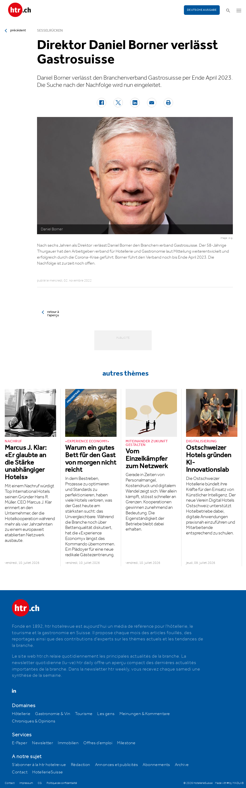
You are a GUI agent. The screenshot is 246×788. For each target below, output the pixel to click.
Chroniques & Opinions (33, 721)
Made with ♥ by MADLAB (229, 783)
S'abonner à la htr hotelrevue (39, 764)
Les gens (105, 713)
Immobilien (68, 743)
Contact (19, 772)
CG (40, 783)
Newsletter (42, 743)
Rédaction (80, 764)
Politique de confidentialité (62, 783)
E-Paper (19, 743)
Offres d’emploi (97, 743)
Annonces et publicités (116, 764)
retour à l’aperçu (53, 313)
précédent (18, 30)
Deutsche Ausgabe (202, 10)
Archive (182, 764)
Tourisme (83, 713)
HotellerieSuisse (47, 772)
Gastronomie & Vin (52, 713)
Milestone (126, 743)
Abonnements (156, 764)
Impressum (26, 783)
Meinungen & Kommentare (144, 713)
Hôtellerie (21, 713)
